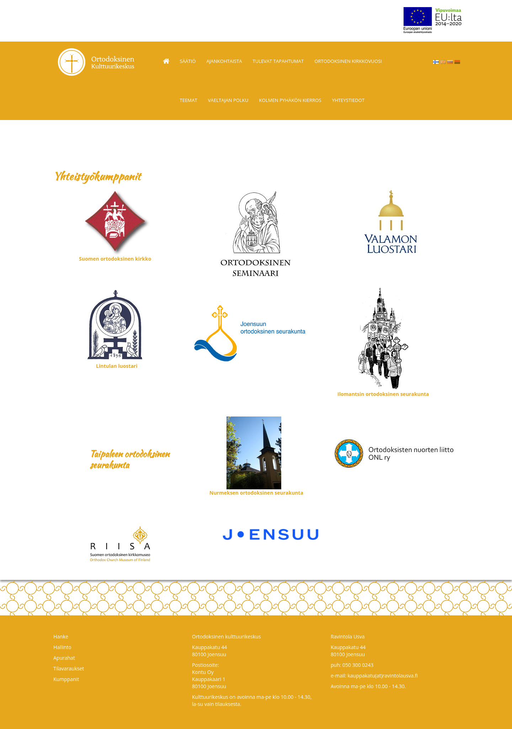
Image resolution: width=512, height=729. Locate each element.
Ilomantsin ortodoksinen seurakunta (383, 394)
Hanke (60, 636)
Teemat (188, 100)
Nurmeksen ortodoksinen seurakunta (256, 492)
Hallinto (62, 647)
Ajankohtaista (224, 61)
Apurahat (64, 657)
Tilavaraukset (68, 668)
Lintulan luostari (117, 366)
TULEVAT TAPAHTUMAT (278, 61)
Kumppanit (66, 679)
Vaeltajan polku (228, 100)
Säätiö (188, 61)
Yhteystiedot (348, 100)
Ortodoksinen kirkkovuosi (348, 61)
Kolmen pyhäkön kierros (290, 100)
